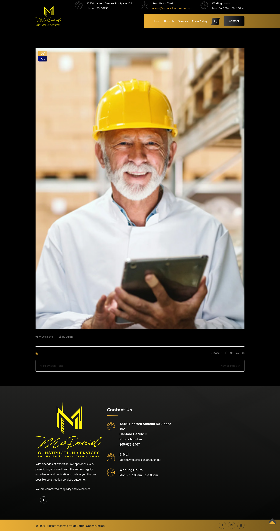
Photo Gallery (200, 21)
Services (183, 21)
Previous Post (51, 365)
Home (156, 21)
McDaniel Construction (88, 525)
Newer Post (230, 365)
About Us (169, 21)
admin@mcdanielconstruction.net (172, 8)
